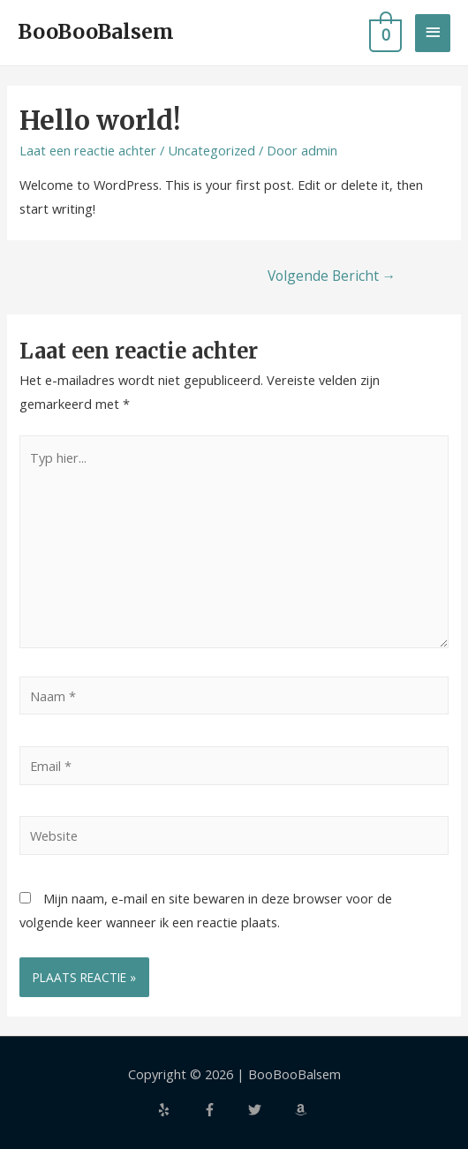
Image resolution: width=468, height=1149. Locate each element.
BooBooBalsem (96, 31)
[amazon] (303, 1109)
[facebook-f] (224, 1109)
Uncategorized (211, 150)
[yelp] (178, 1109)
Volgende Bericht (332, 275)
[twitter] (269, 1109)
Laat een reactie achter (87, 150)
